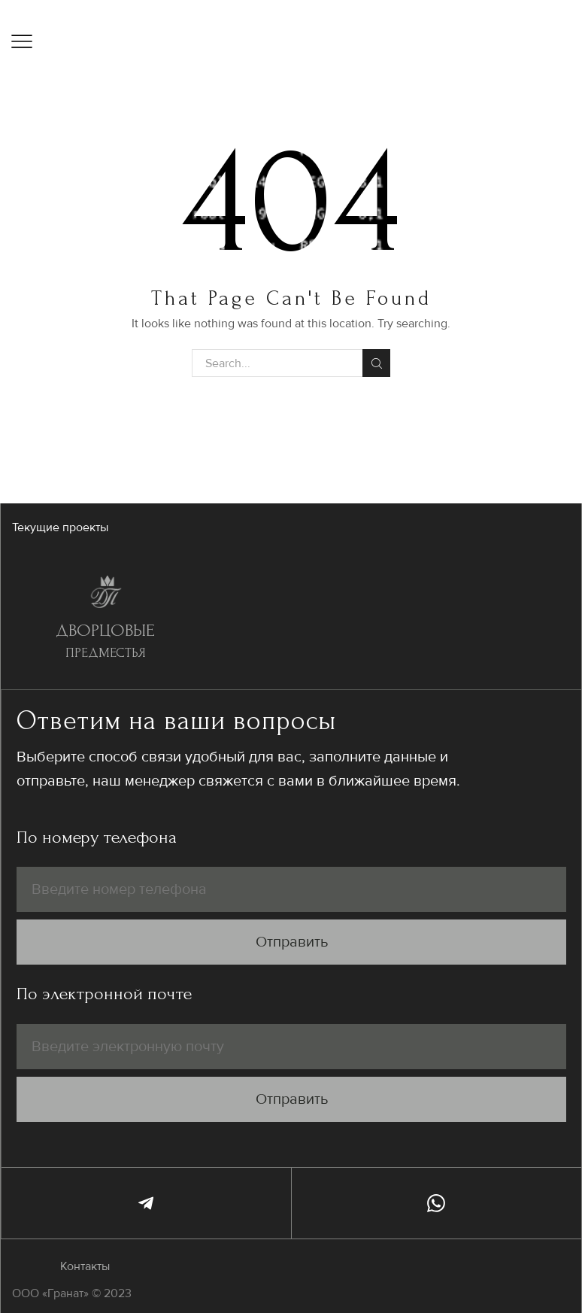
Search (376, 363)
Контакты (85, 1266)
